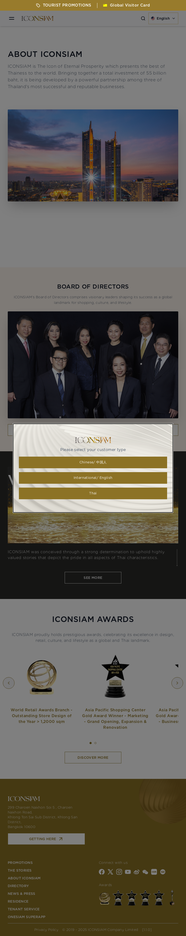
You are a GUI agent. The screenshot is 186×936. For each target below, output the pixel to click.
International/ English (93, 478)
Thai (93, 493)
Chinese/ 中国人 (93, 462)
